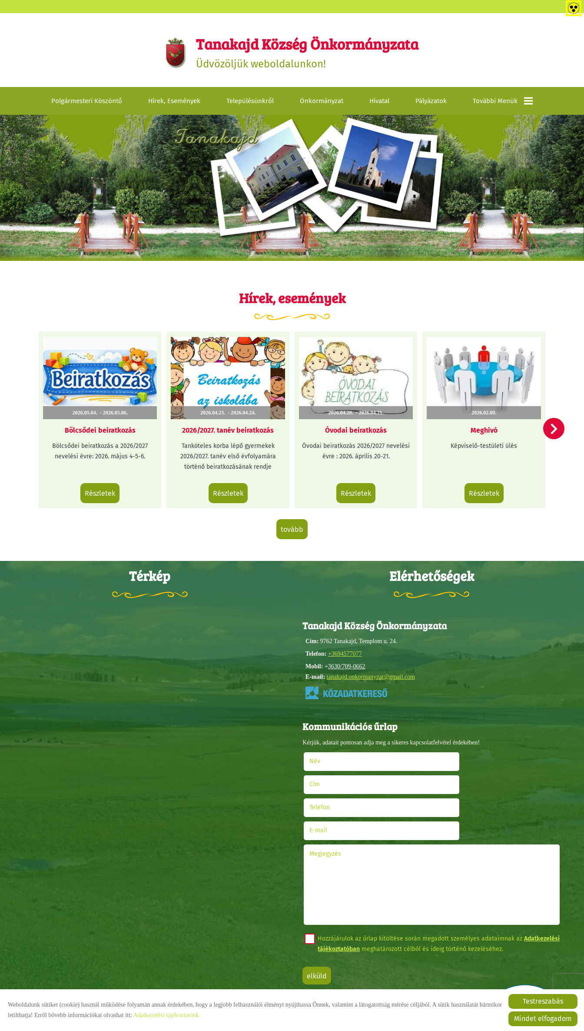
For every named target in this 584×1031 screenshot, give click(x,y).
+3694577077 (345, 650)
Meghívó (478, 428)
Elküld (319, 925)
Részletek (105, 491)
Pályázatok (431, 104)
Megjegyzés (328, 803)
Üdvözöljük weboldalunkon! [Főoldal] (308, 54)
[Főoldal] (169, 54)
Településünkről (250, 104)
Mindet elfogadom (543, 1018)
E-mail (458, 779)
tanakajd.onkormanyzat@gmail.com (370, 673)
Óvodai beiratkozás (354, 428)
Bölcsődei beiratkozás (105, 428)
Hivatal (379, 104)
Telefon (333, 779)
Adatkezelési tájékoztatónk (166, 1015)
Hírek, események (174, 104)
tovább (292, 526)
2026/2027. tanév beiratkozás (229, 428)
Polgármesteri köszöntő (86, 104)
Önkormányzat (321, 104)
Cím (443, 756)
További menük (503, 104)
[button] (550, 430)
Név (328, 756)
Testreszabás (543, 1001)
